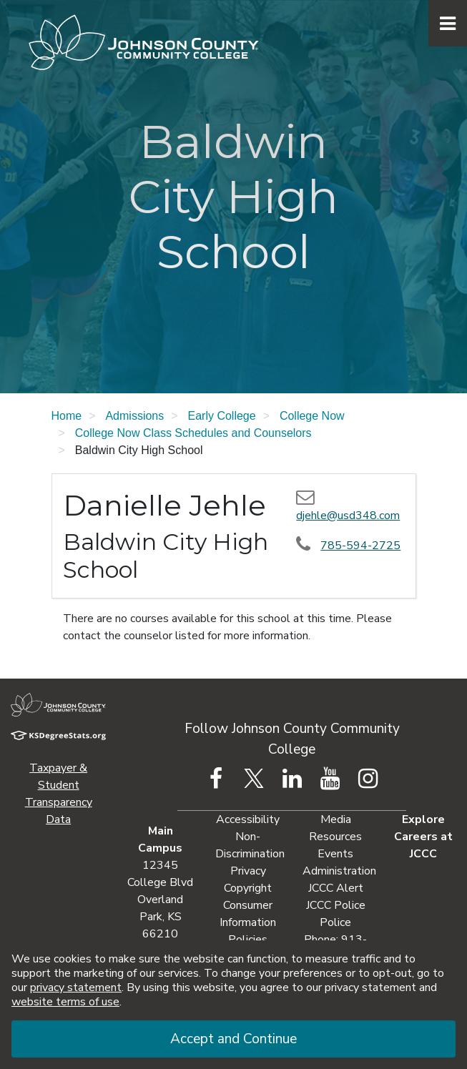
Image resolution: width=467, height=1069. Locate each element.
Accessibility (248, 819)
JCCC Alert (335, 888)
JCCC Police (335, 905)
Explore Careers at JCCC (423, 837)
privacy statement (76, 987)
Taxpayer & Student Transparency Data (58, 793)
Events (335, 854)
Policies (247, 939)
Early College (222, 416)
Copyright (248, 888)
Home (66, 416)
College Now (312, 416)
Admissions (134, 416)
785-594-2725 (360, 545)
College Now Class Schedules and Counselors (193, 433)
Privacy (248, 871)
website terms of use (65, 1002)
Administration (339, 871)
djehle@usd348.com (348, 515)
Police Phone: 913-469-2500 (335, 940)
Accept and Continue (233, 1039)
